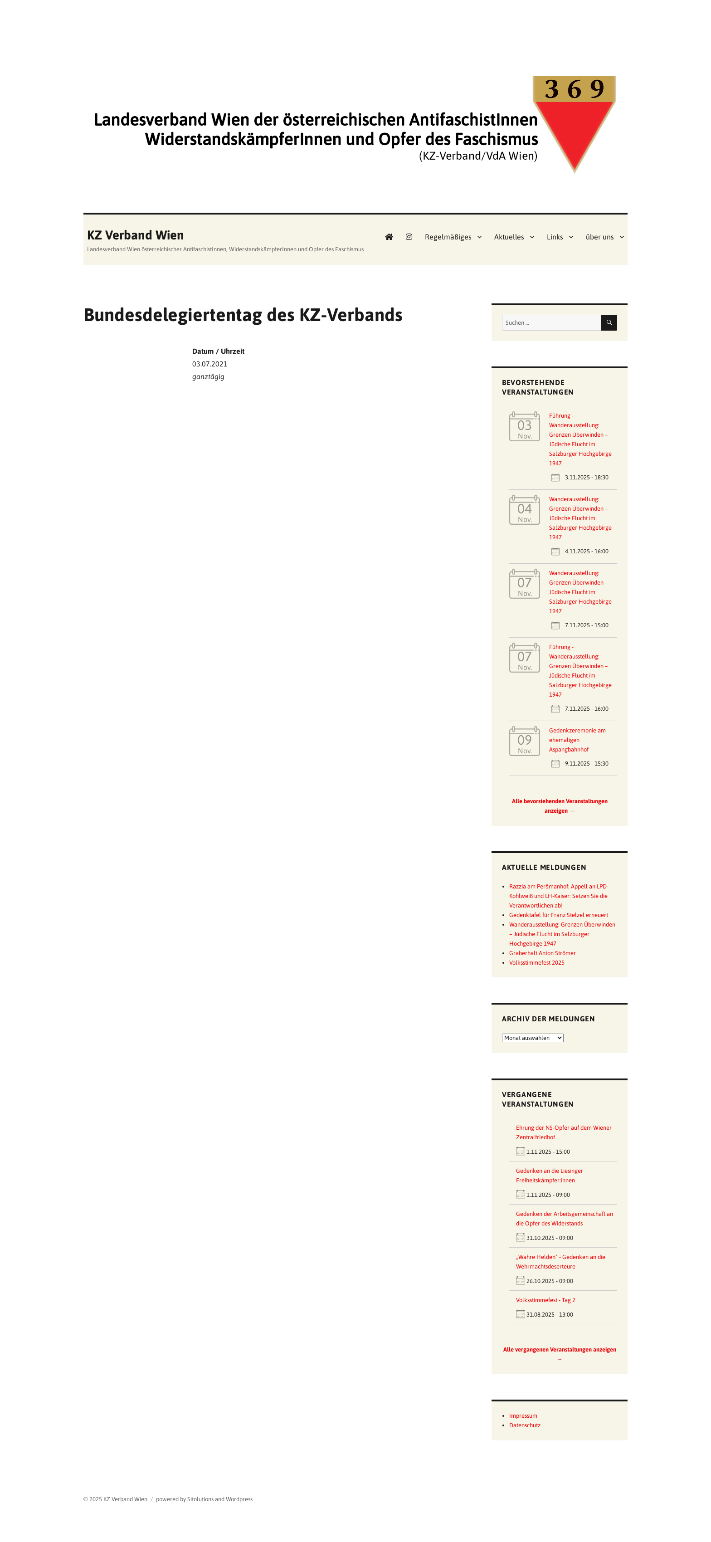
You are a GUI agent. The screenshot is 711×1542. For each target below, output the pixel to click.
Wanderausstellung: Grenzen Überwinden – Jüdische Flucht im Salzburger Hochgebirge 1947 (580, 518)
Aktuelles (509, 237)
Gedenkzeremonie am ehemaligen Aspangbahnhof (577, 740)
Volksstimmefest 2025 (537, 962)
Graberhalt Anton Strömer (542, 953)
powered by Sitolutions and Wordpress (204, 1499)
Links (555, 237)
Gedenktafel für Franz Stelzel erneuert (558, 915)
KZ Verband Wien (135, 235)
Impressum (523, 1415)
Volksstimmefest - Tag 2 (545, 1300)
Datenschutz (525, 1425)
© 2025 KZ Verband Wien (115, 1499)
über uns (600, 237)
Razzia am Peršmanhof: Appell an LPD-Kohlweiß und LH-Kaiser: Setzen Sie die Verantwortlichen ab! (559, 896)
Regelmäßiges (448, 237)
